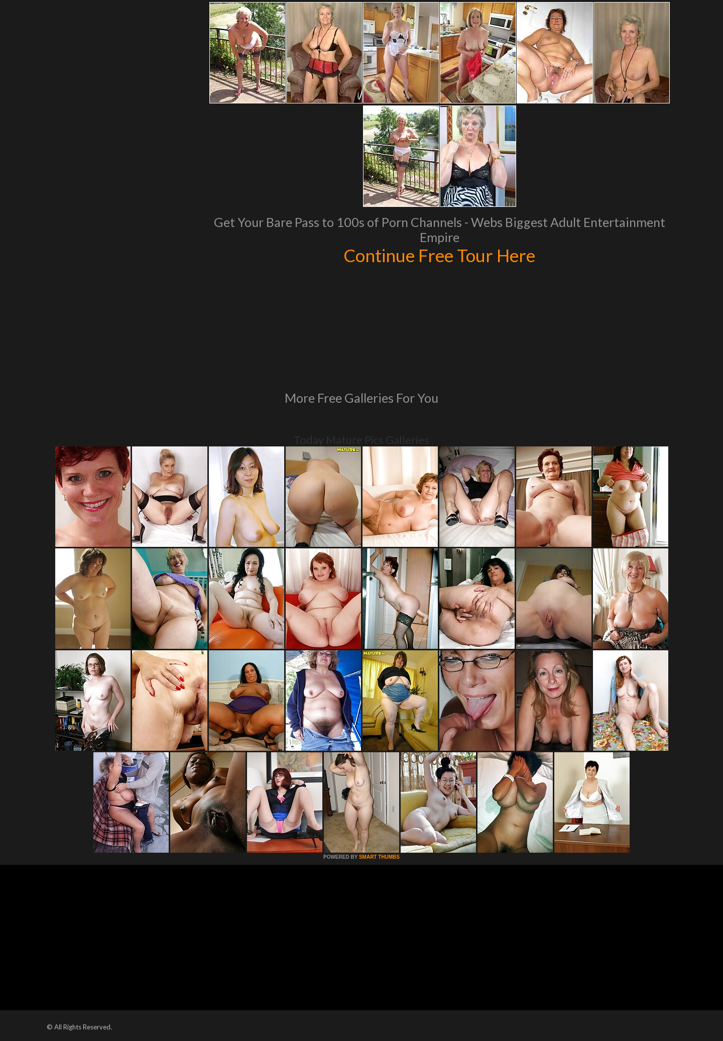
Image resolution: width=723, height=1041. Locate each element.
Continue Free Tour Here (439, 255)
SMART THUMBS (379, 857)
